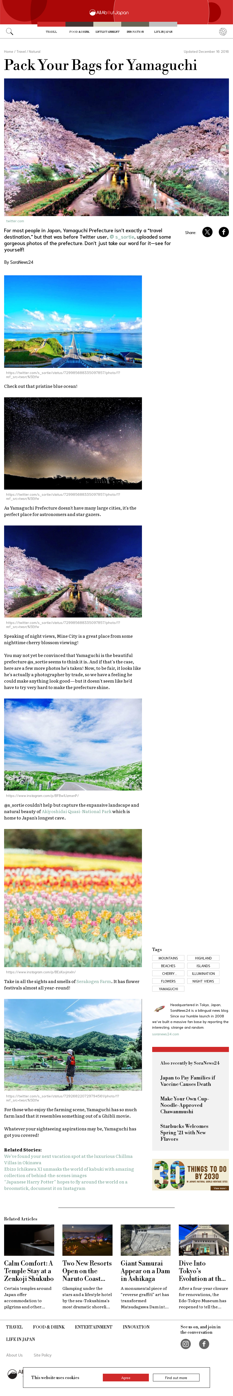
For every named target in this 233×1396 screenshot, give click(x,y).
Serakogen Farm (93, 981)
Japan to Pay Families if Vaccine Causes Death (187, 1081)
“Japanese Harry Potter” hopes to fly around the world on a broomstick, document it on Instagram (66, 1184)
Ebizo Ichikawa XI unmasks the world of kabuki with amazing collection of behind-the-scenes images (69, 1172)
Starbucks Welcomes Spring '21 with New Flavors (184, 1132)
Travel (51, 32)
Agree (125, 1377)
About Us (14, 1354)
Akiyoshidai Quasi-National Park (77, 811)
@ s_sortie (122, 236)
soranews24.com (165, 1033)
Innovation (135, 32)
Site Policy (43, 1354)
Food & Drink (79, 32)
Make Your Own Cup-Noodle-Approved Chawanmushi (184, 1105)
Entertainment (108, 32)
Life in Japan (163, 32)
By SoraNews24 (18, 262)
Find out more (176, 1377)
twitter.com (15, 220)
